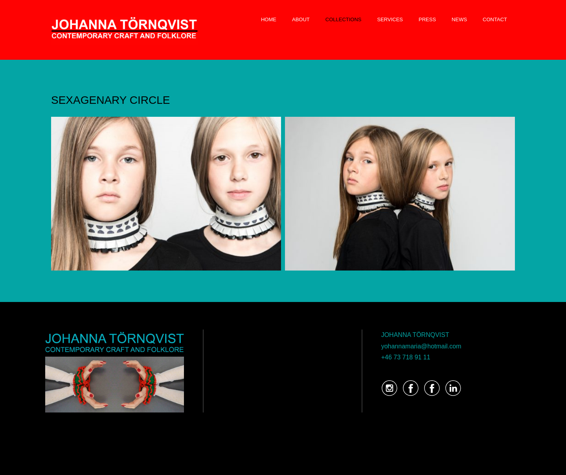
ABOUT (301, 19)
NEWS (459, 19)
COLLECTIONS (343, 19)
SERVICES (390, 19)
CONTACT (495, 19)
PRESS (427, 19)
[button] (166, 194)
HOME (268, 19)
